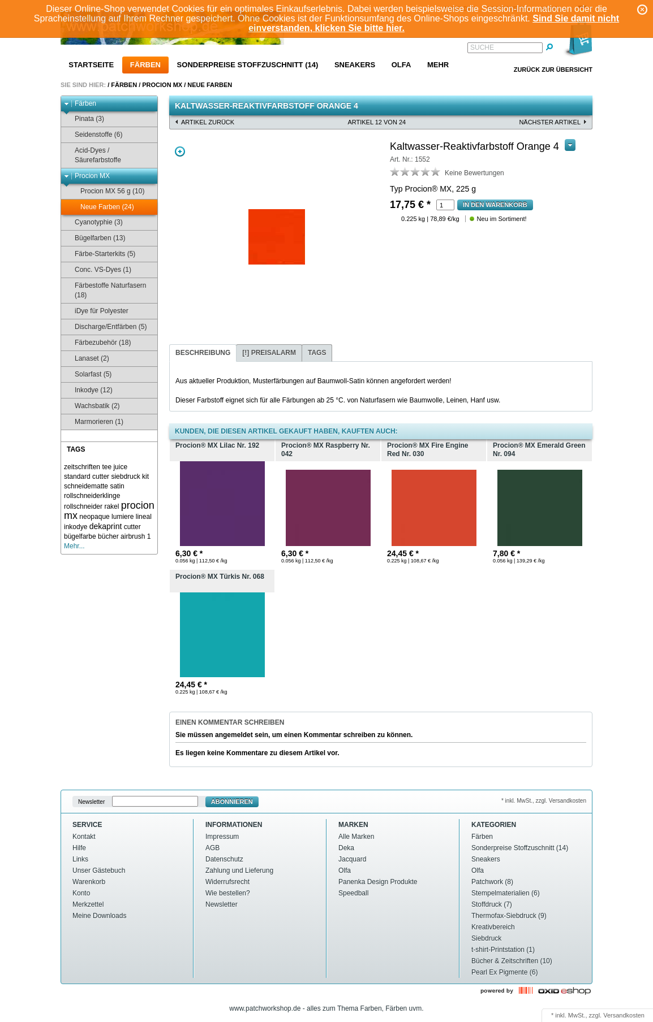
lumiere (122, 517)
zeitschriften (82, 467)
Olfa (401, 64)
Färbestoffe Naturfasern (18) (105, 290)
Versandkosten (624, 1015)
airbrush (133, 536)
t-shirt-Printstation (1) (503, 950)
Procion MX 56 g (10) (107, 191)
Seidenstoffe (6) (93, 135)
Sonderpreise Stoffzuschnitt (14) (248, 64)
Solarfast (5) (87, 374)
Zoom (180, 151)
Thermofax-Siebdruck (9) (509, 916)
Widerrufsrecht (227, 882)
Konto (81, 893)
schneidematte (86, 486)
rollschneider (83, 506)
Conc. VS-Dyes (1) (97, 270)
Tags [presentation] (317, 353)
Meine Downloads (99, 916)
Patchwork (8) (492, 882)
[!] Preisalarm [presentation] (269, 353)
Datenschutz (224, 859)
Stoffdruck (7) (491, 904)
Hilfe (79, 848)
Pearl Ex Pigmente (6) (504, 972)
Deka (346, 848)
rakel (111, 506)
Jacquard (352, 859)
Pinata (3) (84, 119)
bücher (108, 536)
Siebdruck (486, 938)
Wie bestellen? (227, 893)
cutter (132, 527)
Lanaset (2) (86, 358)
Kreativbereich (493, 927)
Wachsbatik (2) (92, 406)
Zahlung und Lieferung (239, 870)
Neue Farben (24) (102, 207)
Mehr (438, 64)
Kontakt (84, 837)
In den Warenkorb (495, 204)
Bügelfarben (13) (94, 238)
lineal (144, 517)
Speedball (353, 893)
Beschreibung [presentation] (202, 353)
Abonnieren (232, 801)
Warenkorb (88, 882)
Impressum (222, 837)
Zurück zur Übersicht (553, 69)
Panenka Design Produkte (377, 882)
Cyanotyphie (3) (93, 222)
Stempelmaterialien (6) (505, 893)
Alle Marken (356, 837)
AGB (212, 848)
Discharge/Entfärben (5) (105, 327)
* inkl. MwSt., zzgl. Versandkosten (543, 801)
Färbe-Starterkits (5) (99, 254)
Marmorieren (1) (93, 422)
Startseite (91, 64)
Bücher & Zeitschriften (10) (511, 961)
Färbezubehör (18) (97, 343)
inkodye (75, 527)
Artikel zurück (207, 122)
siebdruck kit (130, 476)
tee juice (114, 467)
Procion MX (162, 84)
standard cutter (86, 476)
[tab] (203, 353)
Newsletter (91, 802)
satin (117, 486)
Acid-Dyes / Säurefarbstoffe (92, 155)
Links (80, 859)
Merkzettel (88, 904)
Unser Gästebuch (98, 870)
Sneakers (354, 64)
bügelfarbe (80, 536)
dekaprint (105, 526)
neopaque (94, 517)
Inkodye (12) (88, 390)
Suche (482, 47)
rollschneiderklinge (92, 496)
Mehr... (74, 546)
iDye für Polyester (96, 311)
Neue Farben (209, 84)
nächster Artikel (550, 122)
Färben (145, 64)
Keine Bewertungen (474, 173)
